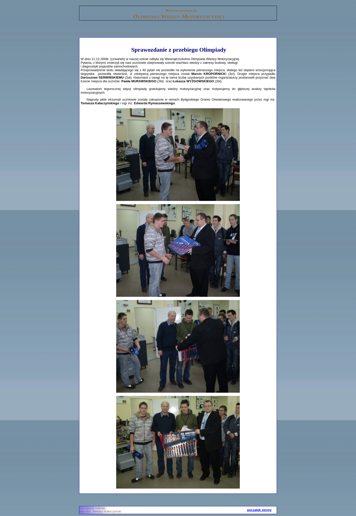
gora (82, 3)
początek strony (259, 510)
